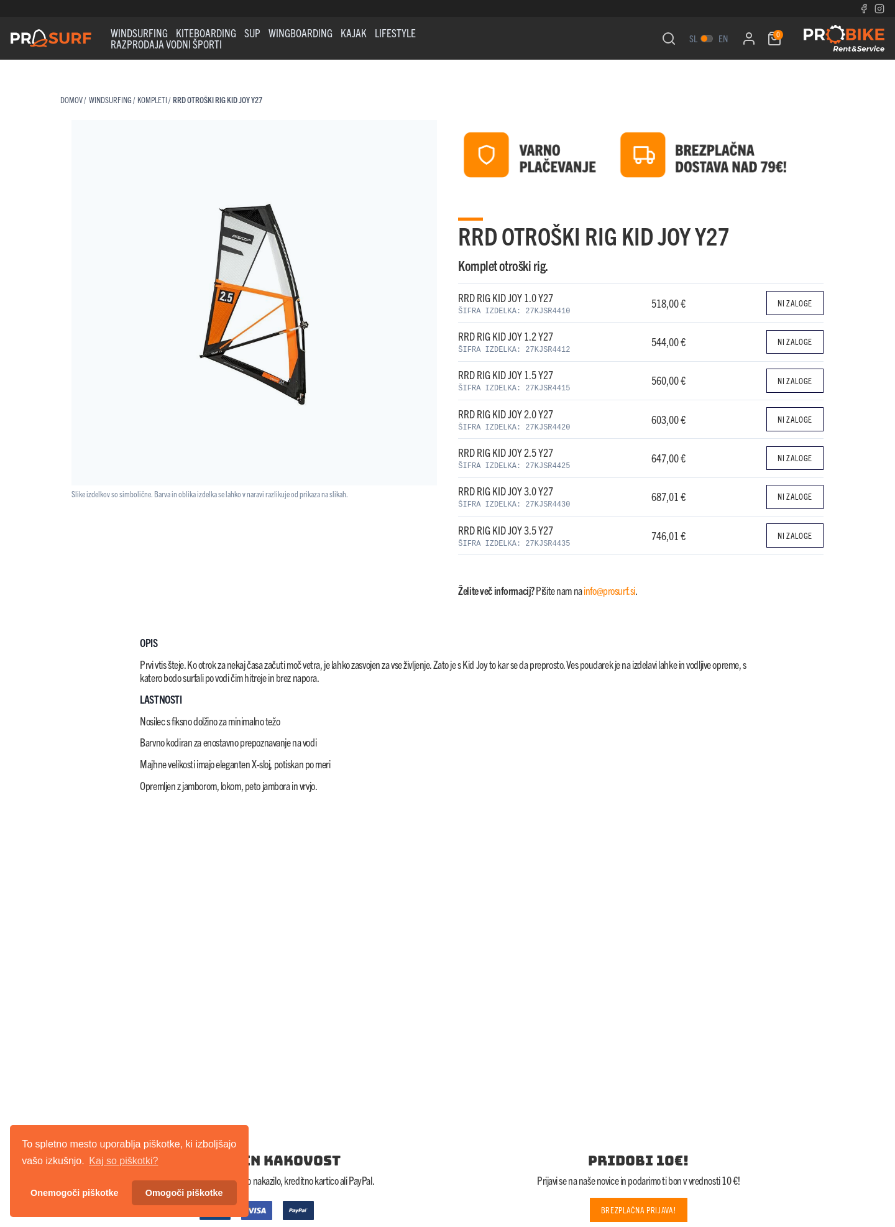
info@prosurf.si (609, 590)
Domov (71, 99)
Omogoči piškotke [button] (184, 1193)
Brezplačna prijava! (638, 1210)
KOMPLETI (152, 99)
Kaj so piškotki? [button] (123, 1161)
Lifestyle (395, 32)
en (723, 38)
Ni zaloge (795, 303)
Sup (252, 32)
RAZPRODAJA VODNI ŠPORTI (166, 44)
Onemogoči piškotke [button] (74, 1193)
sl (693, 38)
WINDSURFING (139, 32)
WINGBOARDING (300, 32)
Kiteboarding (206, 32)
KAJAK (354, 32)
